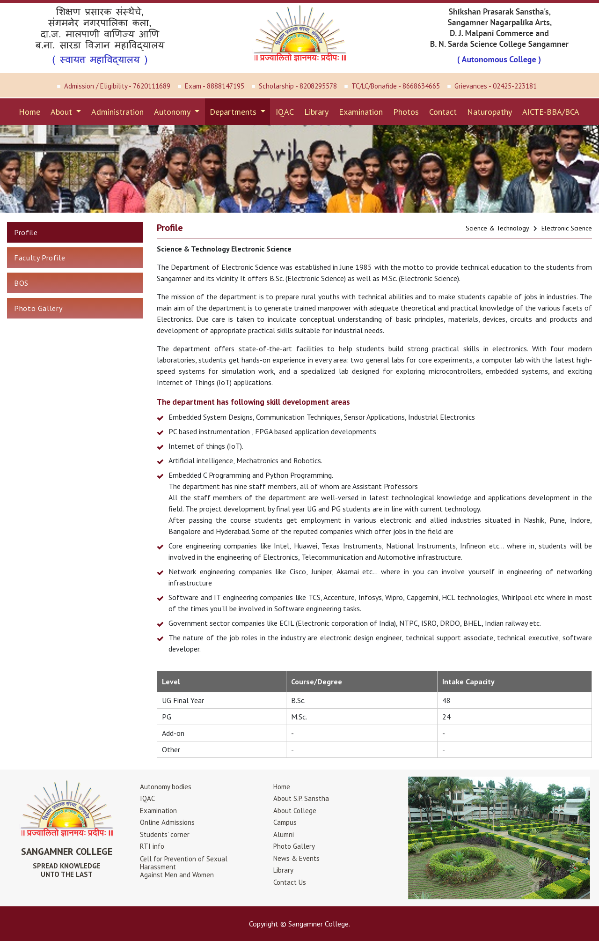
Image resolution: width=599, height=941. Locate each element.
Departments (234, 111)
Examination (361, 111)
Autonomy (173, 111)
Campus (285, 822)
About (62, 111)
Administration (117, 111)
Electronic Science (566, 228)
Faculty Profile (40, 257)
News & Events (296, 858)
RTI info (152, 846)
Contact (443, 111)
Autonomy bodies (165, 786)
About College (294, 810)
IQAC (285, 111)
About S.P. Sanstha (301, 798)
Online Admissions (167, 822)
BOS (21, 283)
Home (29, 111)
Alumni (283, 834)
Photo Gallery (38, 308)
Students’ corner (165, 834)
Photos (406, 111)
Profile (25, 232)
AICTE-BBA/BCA (550, 111)
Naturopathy (489, 111)
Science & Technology (497, 228)
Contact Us (289, 882)
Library (316, 111)
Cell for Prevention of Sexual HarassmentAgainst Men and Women (183, 867)
